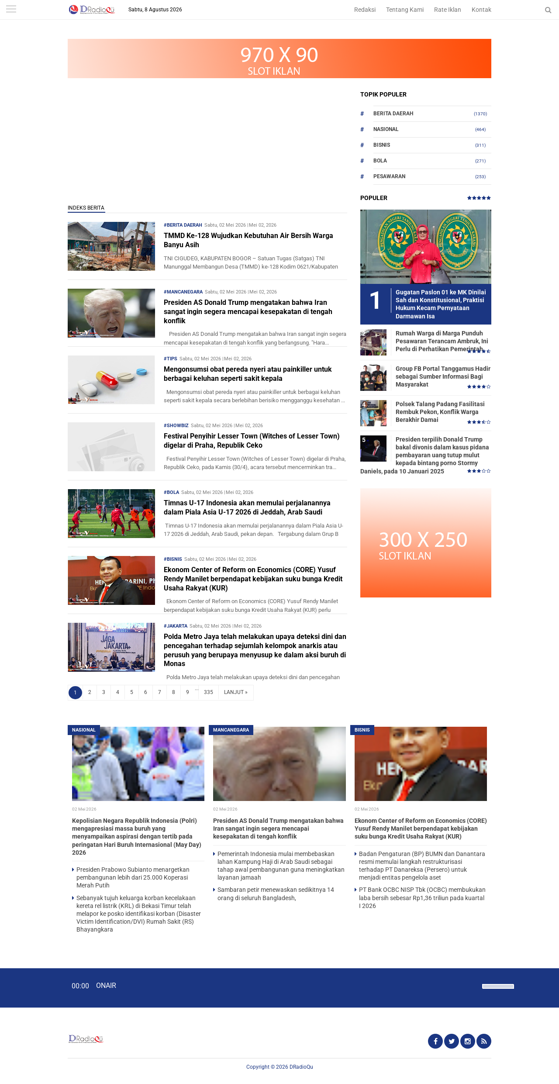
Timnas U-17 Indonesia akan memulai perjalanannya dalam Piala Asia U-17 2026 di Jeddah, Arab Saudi (247, 507)
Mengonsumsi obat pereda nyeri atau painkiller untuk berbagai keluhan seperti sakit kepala (248, 374)
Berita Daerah (393, 113)
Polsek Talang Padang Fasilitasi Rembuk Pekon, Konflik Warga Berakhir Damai (440, 411)
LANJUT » (236, 692)
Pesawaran (389, 176)
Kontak (481, 9)
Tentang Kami (405, 9)
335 (208, 692)
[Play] (28, 987)
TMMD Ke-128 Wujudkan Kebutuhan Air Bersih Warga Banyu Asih (248, 240)
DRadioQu (301, 1067)
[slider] (497, 992)
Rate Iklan (447, 9)
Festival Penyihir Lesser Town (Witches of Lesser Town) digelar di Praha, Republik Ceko (252, 440)
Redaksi (365, 9)
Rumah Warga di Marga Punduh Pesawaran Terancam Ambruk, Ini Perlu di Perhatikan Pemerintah (442, 341)
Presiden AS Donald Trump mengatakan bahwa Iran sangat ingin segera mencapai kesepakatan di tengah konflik (248, 311)
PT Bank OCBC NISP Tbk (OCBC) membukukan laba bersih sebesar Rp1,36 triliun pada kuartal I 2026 (422, 897)
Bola (380, 161)
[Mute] (472, 985)
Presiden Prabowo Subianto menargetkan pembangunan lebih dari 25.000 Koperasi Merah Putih (133, 877)
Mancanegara (231, 730)
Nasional (386, 129)
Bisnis (381, 145)
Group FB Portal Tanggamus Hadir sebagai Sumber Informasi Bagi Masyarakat (443, 376)
